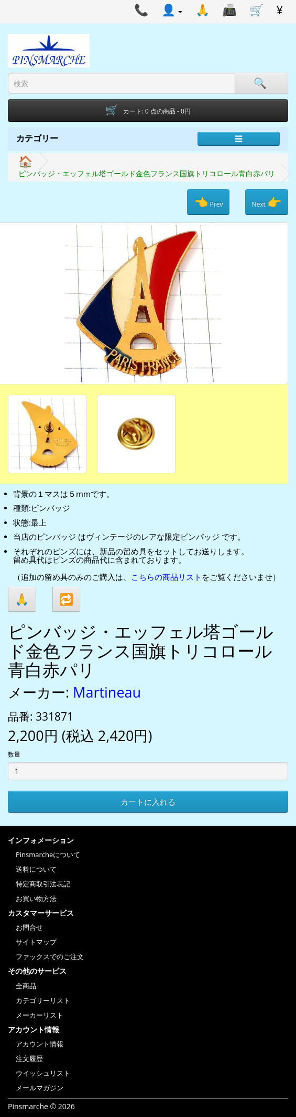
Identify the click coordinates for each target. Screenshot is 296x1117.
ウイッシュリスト (43, 1073)
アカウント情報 (39, 1043)
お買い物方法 (36, 898)
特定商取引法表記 (43, 883)
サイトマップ (36, 942)
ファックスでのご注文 (50, 956)
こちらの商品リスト (166, 577)
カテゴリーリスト (43, 1000)
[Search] (261, 83)
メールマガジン (39, 1087)
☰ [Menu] (239, 138)
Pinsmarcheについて (48, 854)
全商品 (26, 985)
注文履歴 (29, 1058)
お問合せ (29, 927)
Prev (208, 202)
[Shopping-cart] (148, 110)
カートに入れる (148, 801)
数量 (14, 754)
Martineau (107, 692)
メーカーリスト (39, 1015)
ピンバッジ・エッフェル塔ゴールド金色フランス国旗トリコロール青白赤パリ (146, 173)
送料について (36, 869)
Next (266, 202)
